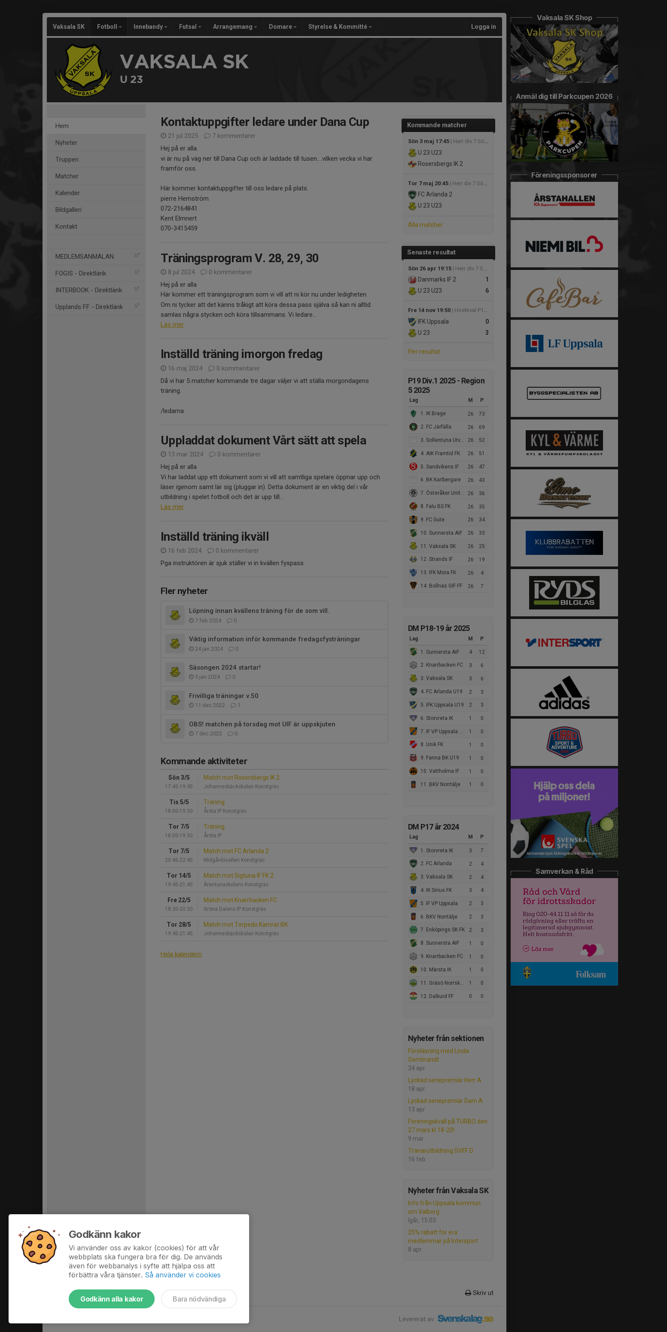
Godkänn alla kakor (111, 1299)
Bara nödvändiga (199, 1299)
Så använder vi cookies (183, 1275)
